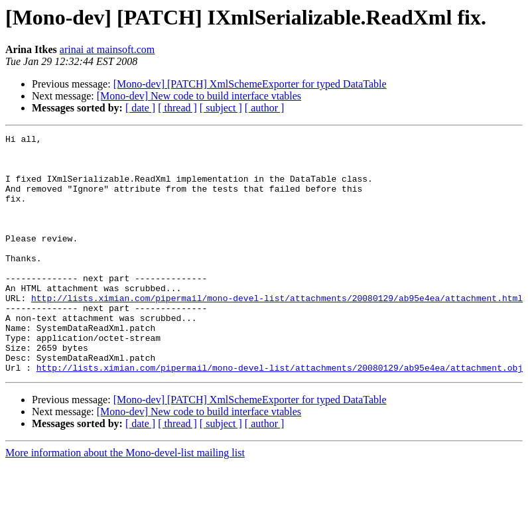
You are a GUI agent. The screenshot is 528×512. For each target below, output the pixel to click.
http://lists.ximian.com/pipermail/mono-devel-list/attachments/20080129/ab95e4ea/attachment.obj (279, 415)
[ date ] (140, 107)
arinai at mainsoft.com (107, 49)
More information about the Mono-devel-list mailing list (125, 500)
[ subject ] (221, 107)
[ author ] (265, 107)
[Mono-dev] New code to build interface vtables (199, 95)
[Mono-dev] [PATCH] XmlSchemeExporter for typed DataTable (250, 84)
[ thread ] (177, 107)
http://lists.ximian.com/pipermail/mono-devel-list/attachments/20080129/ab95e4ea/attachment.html (277, 332)
